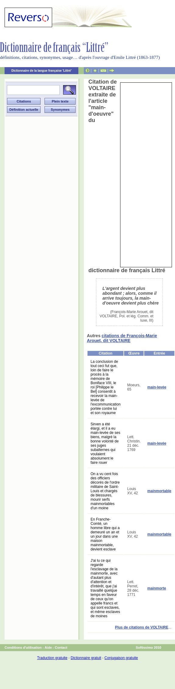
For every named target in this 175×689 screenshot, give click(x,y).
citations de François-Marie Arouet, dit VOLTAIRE (122, 338)
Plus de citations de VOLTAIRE (141, 627)
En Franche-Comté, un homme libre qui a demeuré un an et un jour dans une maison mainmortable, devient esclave (105, 534)
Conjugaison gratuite (121, 658)
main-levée (156, 387)
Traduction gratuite (52, 658)
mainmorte (156, 588)
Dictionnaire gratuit (86, 658)
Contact (61, 647)
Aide (48, 647)
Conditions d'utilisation (23, 647)
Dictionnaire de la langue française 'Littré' (41, 70)
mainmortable (159, 491)
